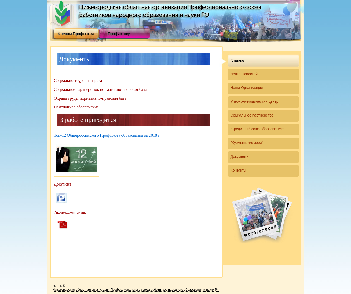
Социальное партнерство (252, 115)
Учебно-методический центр (254, 101)
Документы (240, 156)
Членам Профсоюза (76, 33)
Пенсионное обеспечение (76, 107)
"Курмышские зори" (247, 143)
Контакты (238, 170)
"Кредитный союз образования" (257, 129)
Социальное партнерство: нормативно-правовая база (100, 89)
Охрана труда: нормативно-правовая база (90, 98)
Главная (238, 60)
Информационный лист (71, 212)
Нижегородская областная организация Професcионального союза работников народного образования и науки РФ (136, 289)
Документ (62, 184)
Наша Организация (247, 88)
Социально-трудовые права (78, 80)
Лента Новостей (244, 74)
